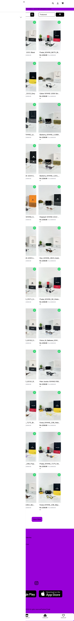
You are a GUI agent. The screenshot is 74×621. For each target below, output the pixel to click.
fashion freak (45, 609)
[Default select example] (47, 15)
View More (37, 519)
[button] (62, 3)
